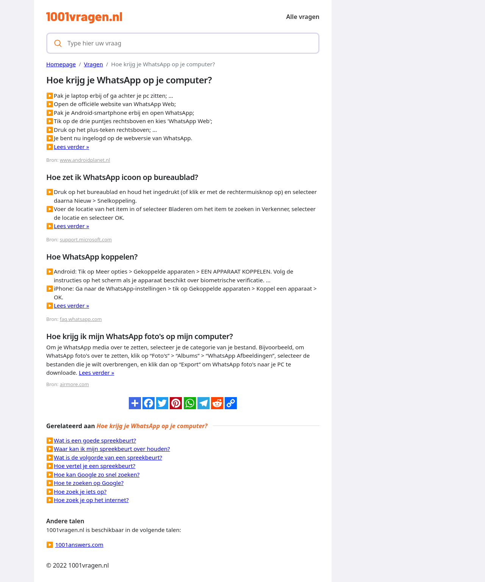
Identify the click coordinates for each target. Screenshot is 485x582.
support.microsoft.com (86, 239)
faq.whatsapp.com (81, 319)
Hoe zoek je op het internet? (91, 500)
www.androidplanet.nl (85, 159)
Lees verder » (71, 146)
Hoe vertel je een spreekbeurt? (94, 465)
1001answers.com (79, 544)
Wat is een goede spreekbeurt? (95, 440)
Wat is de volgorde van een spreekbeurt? (108, 457)
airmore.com (74, 384)
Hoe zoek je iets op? (80, 491)
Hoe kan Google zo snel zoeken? (96, 474)
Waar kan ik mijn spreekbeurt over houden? (112, 448)
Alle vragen (302, 17)
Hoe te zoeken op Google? (89, 483)
